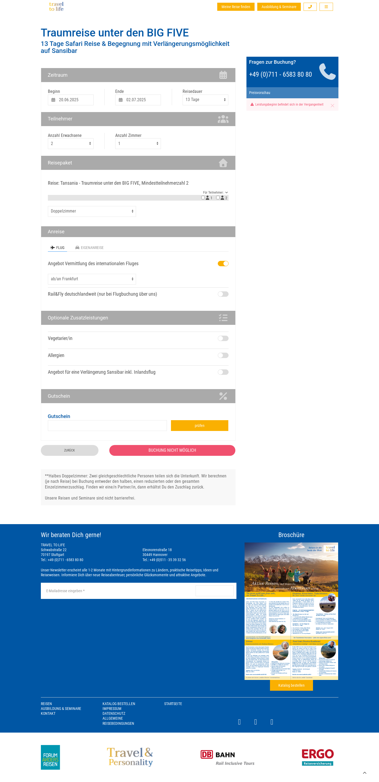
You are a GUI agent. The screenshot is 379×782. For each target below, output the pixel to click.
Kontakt (48, 713)
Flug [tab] (57, 247)
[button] (310, 7)
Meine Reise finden (236, 7)
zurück (69, 450)
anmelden (214, 591)
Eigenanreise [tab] (89, 247)
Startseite (173, 704)
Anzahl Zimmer (128, 135)
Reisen (46, 704)
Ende (119, 91)
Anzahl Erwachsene (65, 135)
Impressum (112, 708)
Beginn (54, 91)
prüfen (200, 425)
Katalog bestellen (291, 685)
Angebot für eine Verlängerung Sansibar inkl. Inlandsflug (102, 372)
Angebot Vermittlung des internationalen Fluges (93, 263)
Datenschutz (114, 713)
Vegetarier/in (60, 338)
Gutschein (59, 416)
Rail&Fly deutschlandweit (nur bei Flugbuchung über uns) (102, 294)
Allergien (56, 355)
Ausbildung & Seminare (279, 7)
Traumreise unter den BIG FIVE (115, 32)
